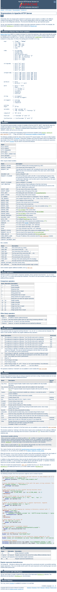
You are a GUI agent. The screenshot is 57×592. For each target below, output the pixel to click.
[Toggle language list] (2, 16)
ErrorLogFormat (39, 232)
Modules (29, 587)
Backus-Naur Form (5, 34)
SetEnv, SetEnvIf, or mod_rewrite (35, 450)
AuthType (26, 219)
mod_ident (30, 208)
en (53, 585)
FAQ (38, 587)
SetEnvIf (49, 132)
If (39, 431)
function (18, 138)
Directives (34, 587)
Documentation (16, 10)
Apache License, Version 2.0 (16, 589)
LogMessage (38, 37)
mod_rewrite (4, 134)
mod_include (43, 368)
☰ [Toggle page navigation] (54, 2)
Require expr (33, 26)
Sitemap (47, 587)
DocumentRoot (22, 217)
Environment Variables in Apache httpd (35, 134)
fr (55, 585)
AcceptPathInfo (41, 193)
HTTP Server (8, 10)
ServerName (21, 209)
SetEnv (44, 132)
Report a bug (53, 587)
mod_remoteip (44, 236)
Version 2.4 (23, 10)
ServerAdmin (22, 213)
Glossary (43, 587)
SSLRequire (10, 26)
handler (27, 223)
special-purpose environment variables (31, 449)
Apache (2, 10)
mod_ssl (29, 267)
